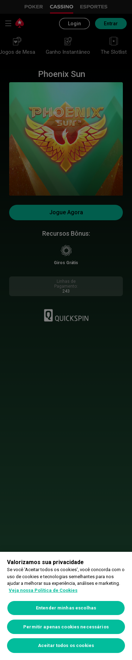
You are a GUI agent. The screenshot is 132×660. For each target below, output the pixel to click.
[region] (66, 606)
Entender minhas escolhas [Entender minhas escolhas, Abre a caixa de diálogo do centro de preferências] (66, 607)
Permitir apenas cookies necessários (66, 626)
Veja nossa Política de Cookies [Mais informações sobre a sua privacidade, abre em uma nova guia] (43, 590)
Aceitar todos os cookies (66, 645)
